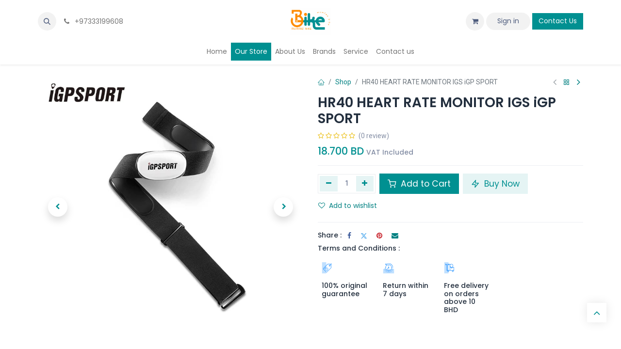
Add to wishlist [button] (347, 205)
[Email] (395, 235)
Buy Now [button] (495, 184)
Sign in (508, 21)
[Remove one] (329, 183)
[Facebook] (349, 235)
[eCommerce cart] (475, 21)
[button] (47, 21)
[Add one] (365, 183)
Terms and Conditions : (359, 248)
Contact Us (558, 21)
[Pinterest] (379, 235)
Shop (343, 82)
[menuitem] (217, 52)
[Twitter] (363, 235)
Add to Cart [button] (419, 184)
